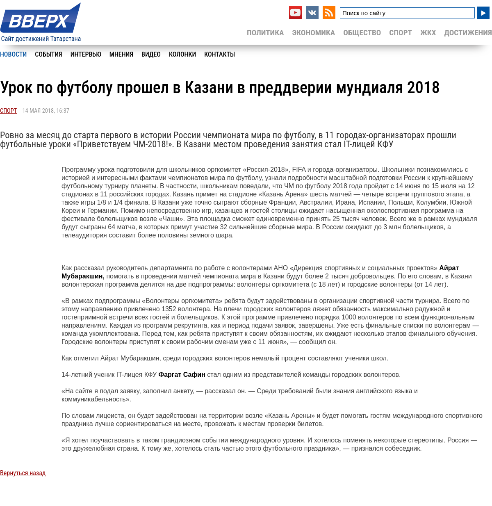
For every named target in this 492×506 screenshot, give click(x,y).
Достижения (468, 32)
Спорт (400, 32)
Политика (265, 32)
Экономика (313, 32)
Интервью (86, 54)
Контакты (219, 54)
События (48, 54)
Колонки (182, 54)
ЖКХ (428, 32)
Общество (362, 32)
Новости (13, 54)
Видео (151, 54)
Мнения (121, 54)
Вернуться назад (23, 473)
